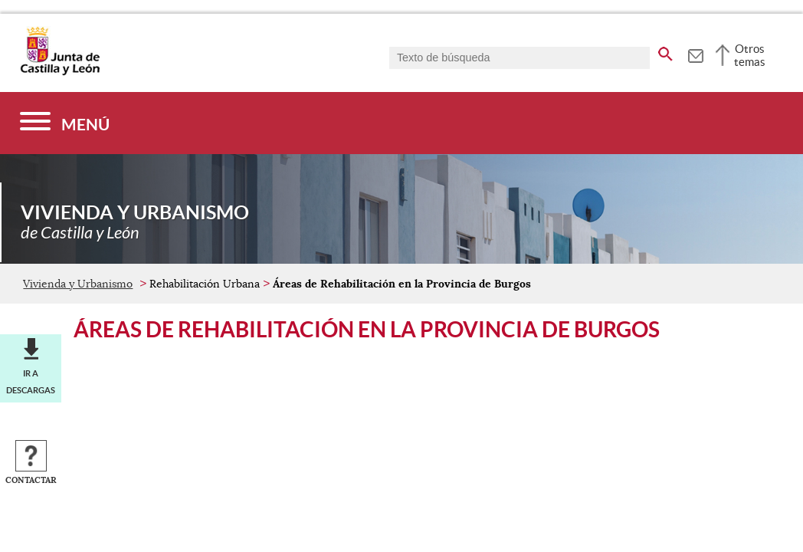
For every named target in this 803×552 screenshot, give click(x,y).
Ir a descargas (30, 382)
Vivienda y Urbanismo (78, 284)
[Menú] (64, 123)
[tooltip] (695, 54)
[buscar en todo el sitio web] (665, 51)
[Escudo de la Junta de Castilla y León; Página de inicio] (60, 72)
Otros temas (749, 55)
